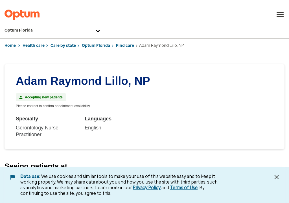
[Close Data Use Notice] (276, 177)
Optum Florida (53, 30)
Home (10, 45)
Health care (34, 45)
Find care (125, 45)
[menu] (280, 14)
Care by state (63, 45)
